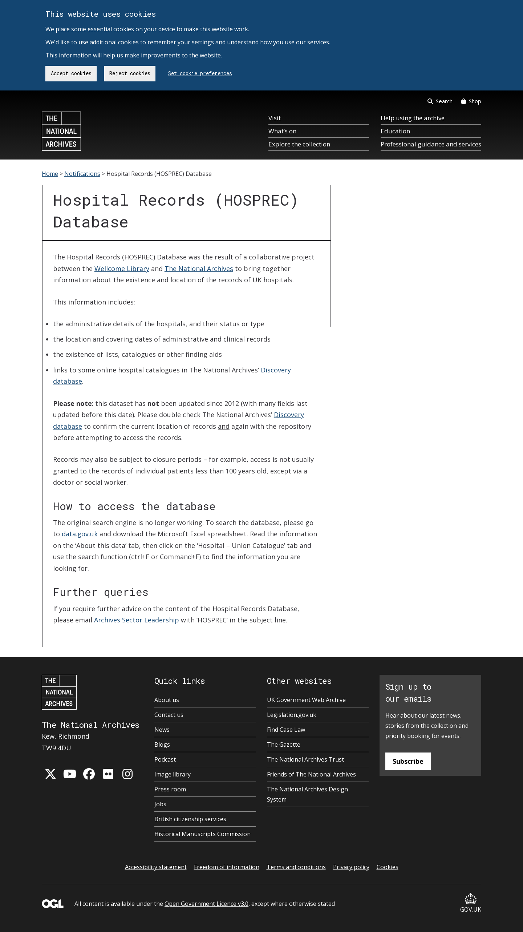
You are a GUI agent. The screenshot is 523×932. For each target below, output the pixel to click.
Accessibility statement (156, 867)
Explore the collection (299, 144)
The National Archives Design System (307, 794)
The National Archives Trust (305, 759)
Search (440, 101)
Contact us (168, 715)
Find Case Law (286, 730)
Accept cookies (71, 73)
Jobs (160, 804)
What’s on (282, 131)
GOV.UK (470, 903)
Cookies (387, 867)
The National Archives (199, 268)
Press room (170, 789)
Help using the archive (413, 118)
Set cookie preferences (200, 73)
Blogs (162, 745)
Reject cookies (129, 73)
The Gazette (283, 745)
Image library (172, 774)
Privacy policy (351, 867)
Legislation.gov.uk (291, 715)
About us (166, 700)
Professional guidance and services (431, 144)
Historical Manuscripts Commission (202, 834)
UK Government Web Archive (306, 700)
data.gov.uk (80, 533)
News (162, 730)
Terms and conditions (296, 867)
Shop (471, 101)
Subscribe (408, 761)
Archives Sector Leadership (136, 620)
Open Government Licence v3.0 (206, 904)
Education (395, 131)
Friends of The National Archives (311, 774)
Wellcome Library (121, 268)
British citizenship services (190, 819)
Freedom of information (226, 867)
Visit (274, 118)
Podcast (165, 759)
